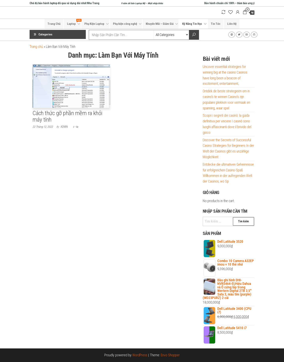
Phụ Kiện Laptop (94, 24)
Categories (45, 35)
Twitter (239, 35)
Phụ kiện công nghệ (125, 24)
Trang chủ (36, 46)
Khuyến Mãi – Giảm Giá (160, 24)
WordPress (139, 355)
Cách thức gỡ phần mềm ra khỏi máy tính (67, 116)
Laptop (74, 22)
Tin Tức (215, 24)
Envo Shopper (170, 355)
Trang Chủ (54, 24)
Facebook (231, 35)
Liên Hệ (231, 24)
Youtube (246, 35)
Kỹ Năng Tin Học (192, 24)
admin (64, 126)
